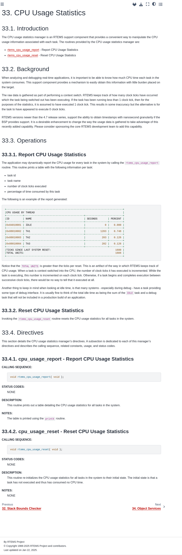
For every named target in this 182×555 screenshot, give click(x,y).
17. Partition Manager (11, 156)
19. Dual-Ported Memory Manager (15, 171)
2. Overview (11, 48)
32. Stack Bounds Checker (15, 287)
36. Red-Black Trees (16, 316)
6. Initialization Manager (13, 77)
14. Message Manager (12, 135)
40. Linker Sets (13, 343)
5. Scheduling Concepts (12, 67)
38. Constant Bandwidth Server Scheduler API (18, 330)
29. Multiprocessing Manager (16, 262)
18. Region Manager (16, 164)
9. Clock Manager (15, 96)
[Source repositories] (149, 4)
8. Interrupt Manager (16, 90)
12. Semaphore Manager (13, 119)
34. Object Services (16, 305)
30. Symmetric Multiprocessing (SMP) (17, 272)
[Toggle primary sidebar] (42, 4)
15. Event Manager (15, 142)
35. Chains (11, 311)
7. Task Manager (14, 85)
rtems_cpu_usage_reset (63, 59)
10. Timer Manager (15, 101)
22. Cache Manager (16, 195)
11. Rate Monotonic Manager (16, 109)
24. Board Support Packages (15, 212)
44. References (13, 370)
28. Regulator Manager (12, 252)
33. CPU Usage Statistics (14, 297)
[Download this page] (156, 4)
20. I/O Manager (14, 179)
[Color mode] (169, 4)
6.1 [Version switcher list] (6, 24)
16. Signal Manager (16, 148)
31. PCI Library (13, 280)
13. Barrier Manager (16, 127)
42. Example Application (18, 359)
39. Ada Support (14, 338)
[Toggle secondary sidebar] (176, 4)
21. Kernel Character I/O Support (16, 187)
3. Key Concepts (14, 53)
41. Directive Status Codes (16, 351)
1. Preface (10, 42)
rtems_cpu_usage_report (63, 54)
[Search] (18, 33)
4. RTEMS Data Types (17, 59)
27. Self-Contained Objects (15, 242)
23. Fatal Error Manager (13, 203)
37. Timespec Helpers (17, 322)
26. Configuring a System (14, 232)
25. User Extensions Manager (16, 222)
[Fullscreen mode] (163, 4)
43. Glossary (12, 364)
